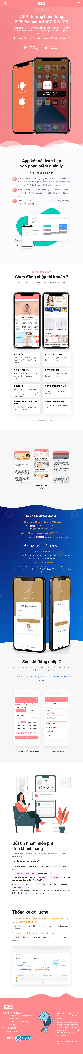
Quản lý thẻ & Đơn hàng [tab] (55, 677)
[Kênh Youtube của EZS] (9, 1038)
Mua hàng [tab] (34, 677)
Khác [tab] (41, 681)
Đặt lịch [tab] (20, 677)
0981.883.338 (11, 1028)
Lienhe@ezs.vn (11, 1031)
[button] (42, 982)
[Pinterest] (13, 1038)
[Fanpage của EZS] (5, 1038)
